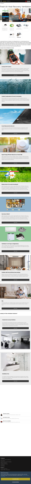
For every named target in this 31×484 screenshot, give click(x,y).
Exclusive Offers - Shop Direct (5, 469)
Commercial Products (4, 468)
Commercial (8, 1)
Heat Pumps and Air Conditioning (6, 459)
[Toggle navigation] (1, 1)
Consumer (4, 1)
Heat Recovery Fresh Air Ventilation (6, 461)
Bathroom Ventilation (4, 462)
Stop (0, 21)
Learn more (15, 75)
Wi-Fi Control (3, 460)
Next (2, 14)
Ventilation (2, 3)
